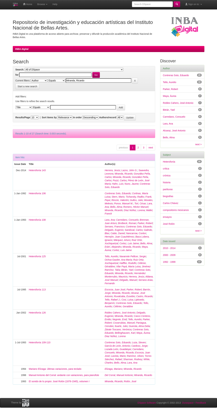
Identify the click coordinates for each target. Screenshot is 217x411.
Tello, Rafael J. (112, 299)
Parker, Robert (145, 223)
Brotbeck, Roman (127, 223)
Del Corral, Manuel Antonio (119, 375)
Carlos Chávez (170, 203)
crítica (166, 168)
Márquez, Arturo (122, 240)
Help (54, 4)
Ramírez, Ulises (135, 356)
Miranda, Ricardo (124, 173)
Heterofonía (169, 161)
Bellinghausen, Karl (125, 332)
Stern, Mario (118, 196)
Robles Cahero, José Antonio (120, 312)
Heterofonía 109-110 (39, 342)
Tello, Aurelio (111, 256)
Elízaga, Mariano (113, 369)
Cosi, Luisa (127, 299)
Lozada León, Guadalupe (118, 349)
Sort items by (49, 117)
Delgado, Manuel (128, 280)
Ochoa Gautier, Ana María (118, 259)
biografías (168, 196)
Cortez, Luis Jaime (129, 243)
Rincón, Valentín (120, 200)
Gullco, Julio (136, 200)
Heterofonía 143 (37, 170)
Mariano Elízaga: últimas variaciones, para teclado (55, 369)
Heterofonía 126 (37, 312)
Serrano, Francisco (115, 226)
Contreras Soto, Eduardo (118, 193)
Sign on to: (193, 4)
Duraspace (188, 402)
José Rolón (169, 224)
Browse (42, 4)
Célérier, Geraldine (123, 306)
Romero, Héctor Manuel (135, 206)
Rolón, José (130, 381)
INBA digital (22, 49)
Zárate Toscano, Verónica (118, 329)
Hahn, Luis (117, 183)
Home (27, 4)
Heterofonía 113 (37, 289)
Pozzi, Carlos (120, 180)
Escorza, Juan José (115, 289)
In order (77, 117)
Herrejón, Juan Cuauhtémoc (119, 236)
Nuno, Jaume (132, 183)
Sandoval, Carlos (134, 230)
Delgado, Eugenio (114, 230)
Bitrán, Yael (127, 269)
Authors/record (107, 117)
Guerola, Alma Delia (139, 326)
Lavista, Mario (118, 356)
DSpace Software (146, 402)
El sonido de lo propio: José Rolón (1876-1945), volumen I (59, 381)
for (17, 74)
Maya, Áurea (143, 332)
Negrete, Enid (119, 319)
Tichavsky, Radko (135, 196)
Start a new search (27, 86)
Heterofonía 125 (37, 256)
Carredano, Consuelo (127, 219)
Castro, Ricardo (144, 296)
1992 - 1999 (169, 262)
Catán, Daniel (118, 233)
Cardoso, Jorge (139, 345)
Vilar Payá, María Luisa (128, 266)
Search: (19, 69)
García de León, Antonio (117, 345)
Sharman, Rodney (132, 359)
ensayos (167, 217)
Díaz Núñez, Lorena (134, 210)
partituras (168, 189)
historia (166, 182)
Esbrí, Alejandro (113, 246)
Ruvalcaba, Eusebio (124, 296)
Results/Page (22, 117)
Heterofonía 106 (37, 193)
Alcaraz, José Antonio (174, 130)
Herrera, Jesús (112, 170)
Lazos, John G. (129, 170)
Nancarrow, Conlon (136, 233)
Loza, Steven (139, 342)
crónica (166, 175)
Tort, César (140, 203)
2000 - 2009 (169, 255)
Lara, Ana (110, 219)
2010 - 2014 (169, 248)
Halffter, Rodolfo (128, 263)
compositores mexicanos (176, 210)
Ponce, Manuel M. (123, 203)
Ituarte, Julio (121, 326)
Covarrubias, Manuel (124, 322)
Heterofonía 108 (37, 219)
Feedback (201, 402)
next (151, 147)
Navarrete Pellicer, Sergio (132, 256)
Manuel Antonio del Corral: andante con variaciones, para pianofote (64, 375)
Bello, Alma (116, 206)
